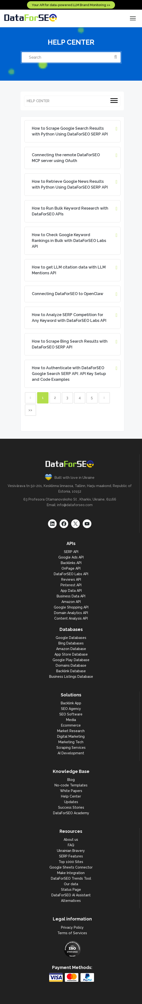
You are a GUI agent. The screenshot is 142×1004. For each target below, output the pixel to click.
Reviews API (71, 579)
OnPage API (71, 568)
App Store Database (71, 654)
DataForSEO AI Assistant (71, 895)
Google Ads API (71, 557)
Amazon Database (71, 649)
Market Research (71, 731)
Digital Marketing (71, 736)
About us (71, 839)
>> (30, 410)
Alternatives (71, 901)
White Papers (71, 791)
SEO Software (70, 714)
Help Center (71, 796)
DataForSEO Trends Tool (71, 878)
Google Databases (71, 638)
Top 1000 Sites (71, 862)
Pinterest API (71, 585)
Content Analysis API (71, 618)
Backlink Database (71, 671)
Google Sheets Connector (71, 867)
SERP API (71, 552)
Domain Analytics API (71, 613)
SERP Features (71, 856)
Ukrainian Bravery (71, 851)
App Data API (71, 591)
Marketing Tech (70, 742)
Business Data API (71, 596)
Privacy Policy (72, 927)
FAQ (71, 845)
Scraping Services (71, 747)
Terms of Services (72, 933)
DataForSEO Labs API (71, 574)
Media (71, 720)
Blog (71, 780)
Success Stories (71, 807)
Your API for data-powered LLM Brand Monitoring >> (71, 5)
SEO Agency (71, 709)
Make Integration (71, 873)
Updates (71, 802)
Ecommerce (71, 725)
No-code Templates (71, 785)
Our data (71, 884)
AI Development (71, 753)
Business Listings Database (71, 677)
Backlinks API (71, 563)
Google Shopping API (71, 607)
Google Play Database (71, 660)
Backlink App (71, 703)
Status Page (71, 889)
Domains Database (71, 665)
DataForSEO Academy (71, 813)
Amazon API (71, 602)
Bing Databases (71, 643)
